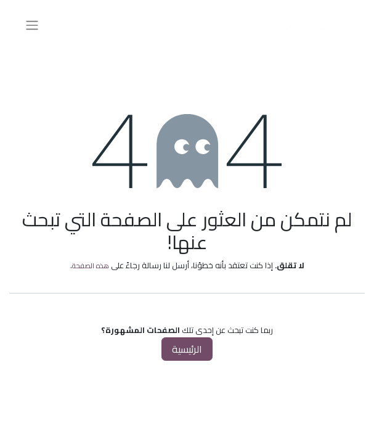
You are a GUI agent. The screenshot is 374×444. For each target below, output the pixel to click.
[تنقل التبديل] (32, 24)
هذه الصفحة (90, 265)
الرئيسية (187, 349)
